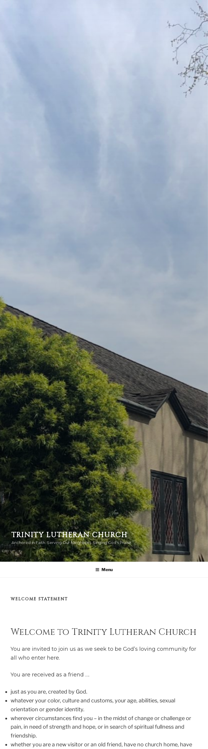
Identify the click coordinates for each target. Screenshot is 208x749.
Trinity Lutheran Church (69, 535)
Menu (104, 569)
